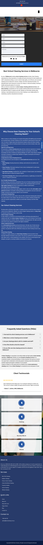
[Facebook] (21, 5)
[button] (38, 12)
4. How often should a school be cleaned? (14, 344)
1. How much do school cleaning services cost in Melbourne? (19, 334)
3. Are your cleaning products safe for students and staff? (18, 341)
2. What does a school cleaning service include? (15, 338)
